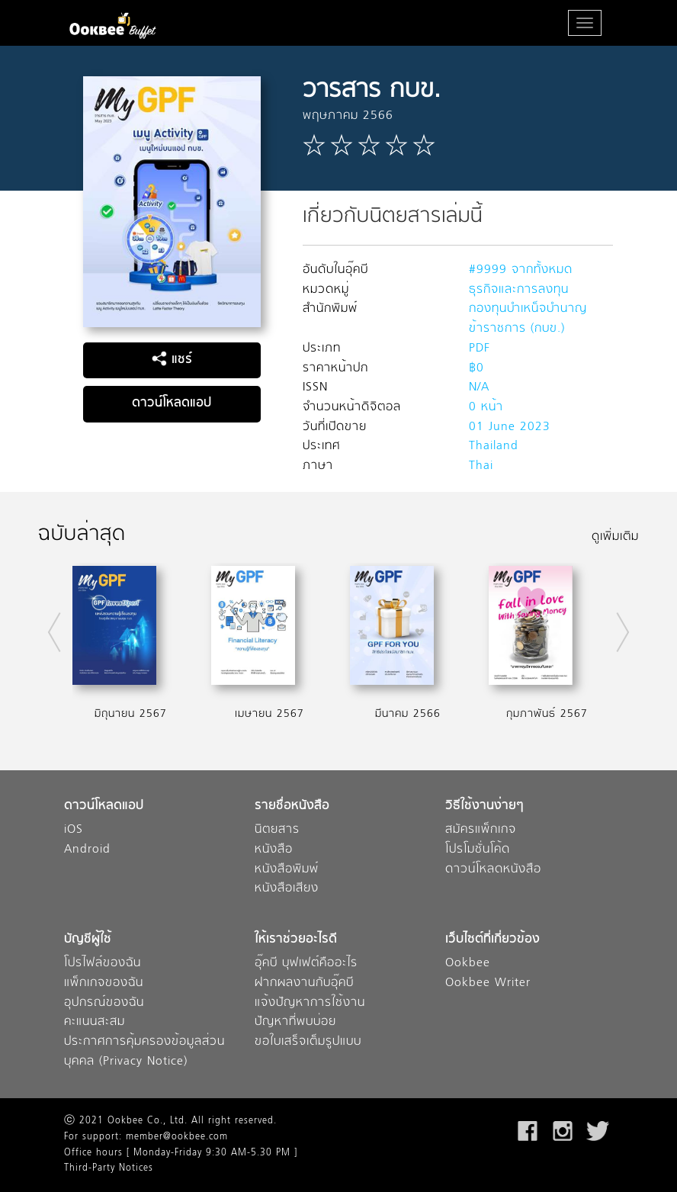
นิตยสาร (277, 830)
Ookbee (467, 963)
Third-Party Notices (108, 1168)
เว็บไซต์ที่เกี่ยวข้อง (492, 939)
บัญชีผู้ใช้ (87, 939)
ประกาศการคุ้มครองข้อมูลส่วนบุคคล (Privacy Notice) (144, 1052)
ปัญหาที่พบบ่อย (295, 1022)
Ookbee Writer (488, 983)
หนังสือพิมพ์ (287, 869)
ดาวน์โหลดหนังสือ (493, 869)
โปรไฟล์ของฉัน (102, 963)
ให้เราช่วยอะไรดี (296, 939)
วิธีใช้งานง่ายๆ (484, 806)
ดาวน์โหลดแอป (171, 403)
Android (87, 849)
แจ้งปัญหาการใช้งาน (310, 1003)
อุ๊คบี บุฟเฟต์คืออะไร (306, 963)
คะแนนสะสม (94, 1022)
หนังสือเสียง (287, 888)
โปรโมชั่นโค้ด (477, 849)
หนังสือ (274, 849)
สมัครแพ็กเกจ (480, 830)
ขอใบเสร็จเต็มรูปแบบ (308, 1042)
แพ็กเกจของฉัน (103, 983)
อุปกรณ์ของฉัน (104, 1003)
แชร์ (172, 360)
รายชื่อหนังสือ (292, 806)
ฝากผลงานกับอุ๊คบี (304, 983)
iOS (73, 830)
